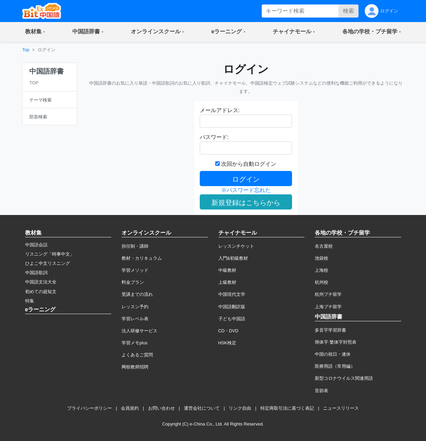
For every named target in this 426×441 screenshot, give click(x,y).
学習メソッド (135, 270)
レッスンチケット (236, 246)
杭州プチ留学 (328, 294)
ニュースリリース (341, 408)
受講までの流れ (137, 294)
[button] (35, 32)
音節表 (321, 390)
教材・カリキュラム (142, 258)
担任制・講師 (135, 246)
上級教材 (227, 282)
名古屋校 (324, 246)
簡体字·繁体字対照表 (335, 342)
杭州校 (321, 282)
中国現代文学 (231, 294)
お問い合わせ (161, 408)
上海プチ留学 (328, 306)
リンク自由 (240, 408)
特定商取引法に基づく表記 (287, 408)
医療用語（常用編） (335, 366)
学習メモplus (134, 342)
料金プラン (133, 282)
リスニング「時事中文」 (49, 254)
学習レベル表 (135, 318)
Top (26, 49)
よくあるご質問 (137, 354)
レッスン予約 (135, 306)
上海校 (321, 270)
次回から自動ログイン (245, 164)
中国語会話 (36, 244)
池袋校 (321, 258)
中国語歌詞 (36, 272)
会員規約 (130, 408)
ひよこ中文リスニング (47, 263)
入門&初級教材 (233, 258)
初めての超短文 (40, 291)
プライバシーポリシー (89, 408)
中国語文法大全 (40, 281)
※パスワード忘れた (246, 190)
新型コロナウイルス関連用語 (344, 378)
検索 (348, 11)
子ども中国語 (231, 318)
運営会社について (202, 408)
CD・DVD (228, 330)
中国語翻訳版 (231, 306)
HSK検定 (227, 342)
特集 (29, 300)
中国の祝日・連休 (333, 354)
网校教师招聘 (135, 366)
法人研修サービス (139, 330)
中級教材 (227, 270)
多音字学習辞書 (330, 330)
